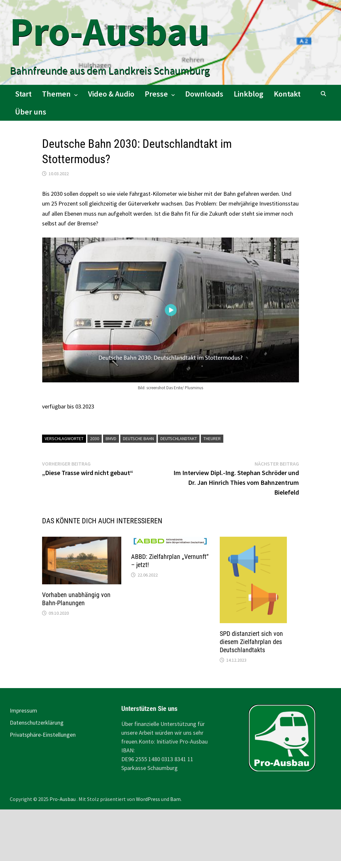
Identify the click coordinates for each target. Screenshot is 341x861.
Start (23, 94)
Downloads (204, 94)
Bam (175, 799)
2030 (94, 438)
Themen (56, 94)
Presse (156, 94)
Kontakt (287, 94)
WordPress (148, 799)
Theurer (212, 438)
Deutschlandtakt (178, 438)
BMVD (111, 438)
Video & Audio (111, 94)
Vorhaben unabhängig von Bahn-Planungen (76, 599)
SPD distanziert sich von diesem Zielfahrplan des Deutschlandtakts (251, 642)
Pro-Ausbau (110, 31)
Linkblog (248, 94)
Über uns (30, 112)
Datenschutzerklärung (37, 722)
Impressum (23, 710)
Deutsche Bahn (138, 438)
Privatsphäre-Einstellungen (43, 734)
